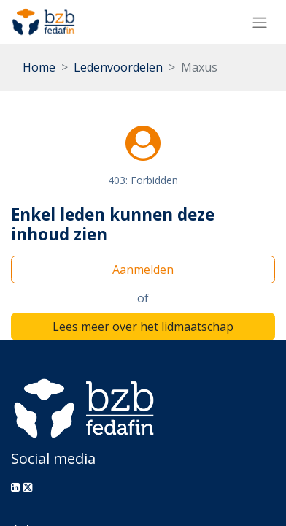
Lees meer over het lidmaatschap (143, 327)
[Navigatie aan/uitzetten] (259, 22)
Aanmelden (143, 270)
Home (39, 67)
